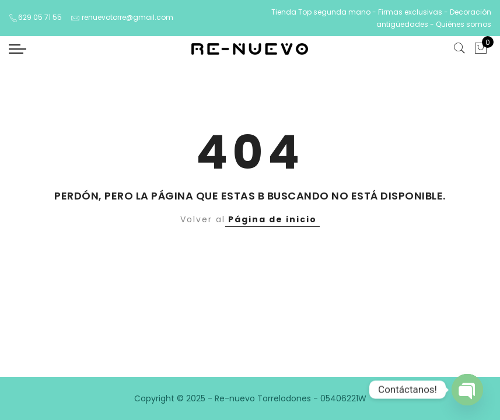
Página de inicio (272, 219)
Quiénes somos (463, 24)
